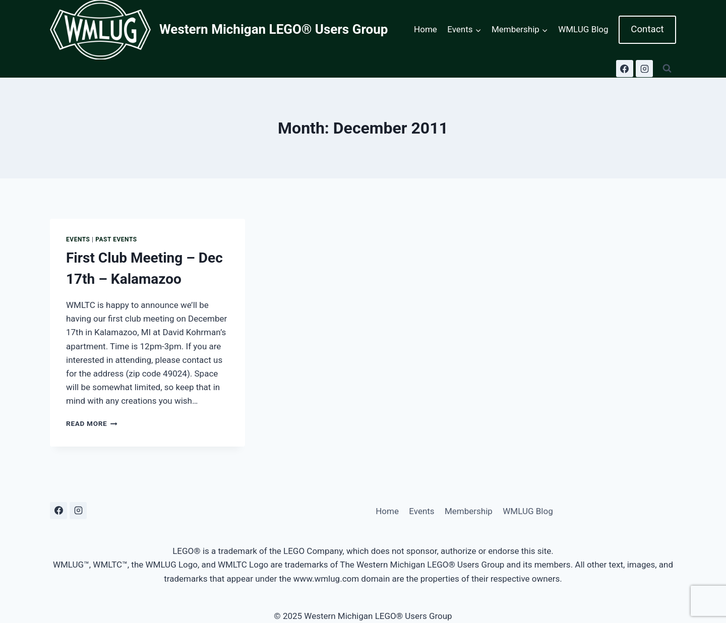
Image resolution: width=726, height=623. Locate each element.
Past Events (116, 239)
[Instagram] (644, 68)
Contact (647, 29)
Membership (469, 511)
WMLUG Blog (583, 29)
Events (78, 239)
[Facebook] (624, 68)
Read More (91, 423)
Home (425, 29)
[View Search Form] (667, 68)
